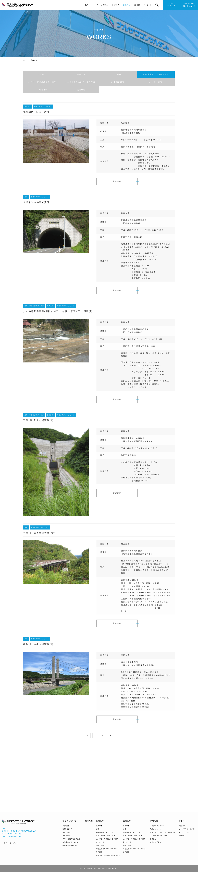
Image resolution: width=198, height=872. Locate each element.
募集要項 (153, 839)
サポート (148, 5)
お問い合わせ (189, 5)
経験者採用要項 (155, 842)
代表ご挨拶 (66, 832)
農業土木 (99, 826)
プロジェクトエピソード (159, 836)
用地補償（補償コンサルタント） (108, 849)
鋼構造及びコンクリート (105, 832)
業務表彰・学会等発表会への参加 (108, 855)
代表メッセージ (155, 829)
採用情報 (137, 5)
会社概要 (66, 826)
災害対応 (99, 852)
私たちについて (91, 5)
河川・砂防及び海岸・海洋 (105, 836)
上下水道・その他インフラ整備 (107, 839)
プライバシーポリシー (12, 843)
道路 (97, 829)
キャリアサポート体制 (187, 829)
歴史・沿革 (66, 836)
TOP (25, 60)
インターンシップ (185, 832)
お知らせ (105, 5)
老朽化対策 (100, 842)
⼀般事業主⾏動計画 (70, 845)
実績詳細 (117, 183)
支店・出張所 (67, 829)
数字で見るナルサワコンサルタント (163, 832)
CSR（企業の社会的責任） (72, 839)
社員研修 (182, 826)
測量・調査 (100, 845)
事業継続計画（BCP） (71, 842)
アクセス (171, 5)
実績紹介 (126, 5)
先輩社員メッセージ (157, 826)
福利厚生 (182, 836)
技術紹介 (115, 5)
